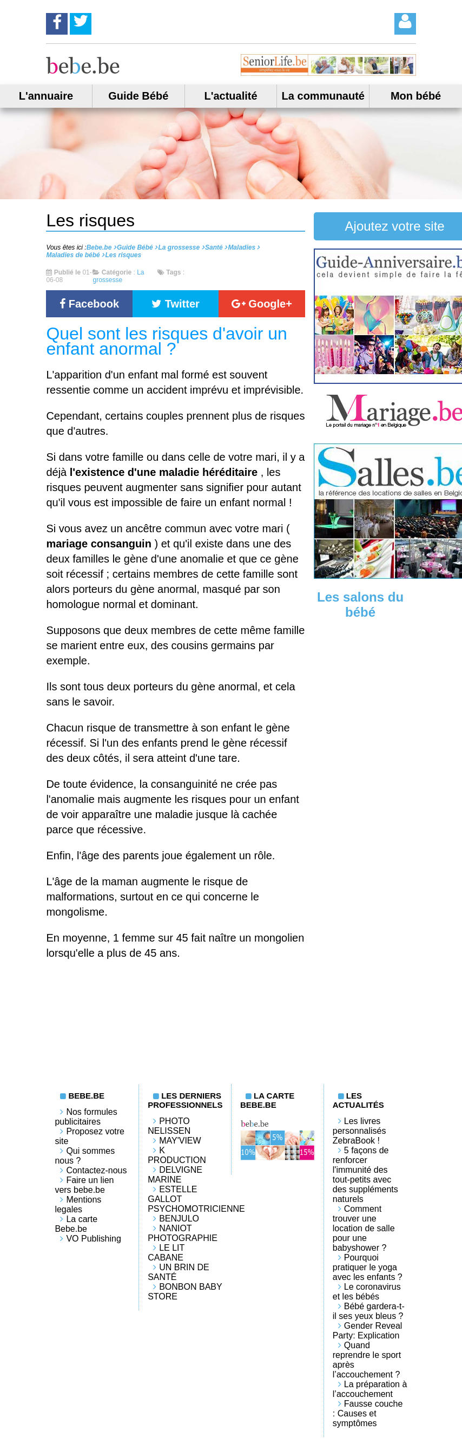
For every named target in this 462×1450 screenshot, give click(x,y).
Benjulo (179, 1218)
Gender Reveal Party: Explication (367, 1330)
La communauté (323, 96)
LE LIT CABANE (166, 1252)
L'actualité (230, 96)
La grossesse (118, 276)
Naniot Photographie (182, 1233)
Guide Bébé (138, 96)
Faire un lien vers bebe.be (84, 1184)
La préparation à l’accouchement (370, 1389)
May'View (180, 1140)
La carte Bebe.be (76, 1223)
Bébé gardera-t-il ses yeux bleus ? (369, 1311)
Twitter (175, 304)
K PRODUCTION (177, 1155)
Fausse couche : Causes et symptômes (368, 1413)
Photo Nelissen (169, 1125)
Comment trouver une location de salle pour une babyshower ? (364, 1228)
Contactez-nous (96, 1170)
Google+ (262, 304)
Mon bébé (416, 96)
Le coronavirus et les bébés (367, 1291)
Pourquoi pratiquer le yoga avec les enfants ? (367, 1267)
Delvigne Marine (175, 1174)
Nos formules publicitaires (86, 1116)
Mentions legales (78, 1204)
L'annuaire (46, 96)
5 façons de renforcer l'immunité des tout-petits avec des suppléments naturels (365, 1175)
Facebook (89, 304)
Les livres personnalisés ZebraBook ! (359, 1130)
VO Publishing (93, 1238)
